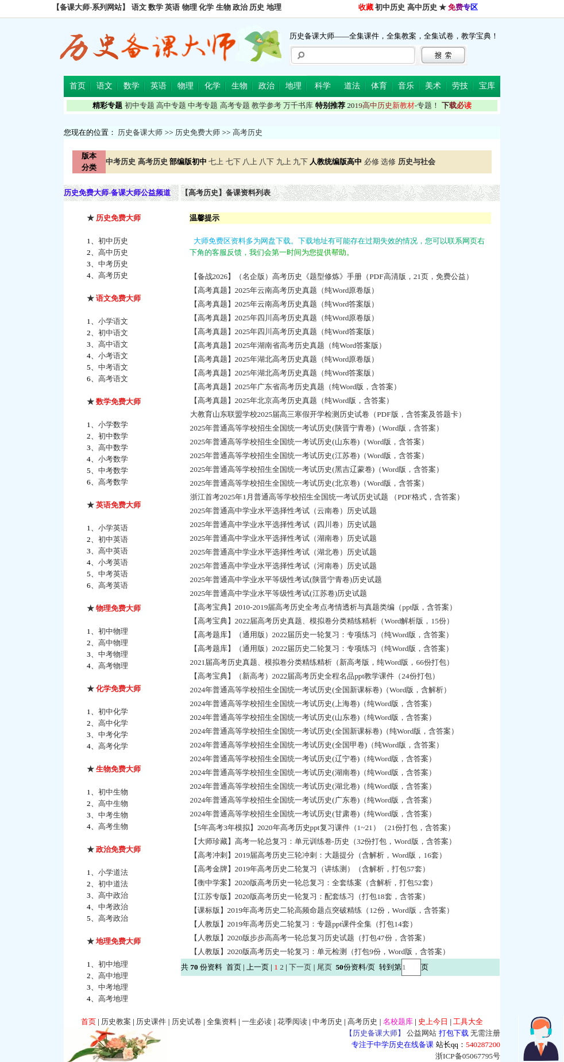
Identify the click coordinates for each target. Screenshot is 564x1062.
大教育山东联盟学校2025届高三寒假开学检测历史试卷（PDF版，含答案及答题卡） (329, 414)
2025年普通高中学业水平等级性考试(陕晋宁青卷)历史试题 (287, 579)
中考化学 (113, 734)
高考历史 (247, 132)
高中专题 (171, 105)
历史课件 (151, 1021)
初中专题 (139, 105)
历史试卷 (187, 1021)
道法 (352, 86)
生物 (223, 7)
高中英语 (113, 550)
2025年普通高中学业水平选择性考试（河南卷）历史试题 (284, 565)
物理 (189, 7)
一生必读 (257, 1021)
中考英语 (113, 573)
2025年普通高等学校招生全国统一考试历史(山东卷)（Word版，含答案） (310, 441)
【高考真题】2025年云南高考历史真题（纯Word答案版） (285, 304)
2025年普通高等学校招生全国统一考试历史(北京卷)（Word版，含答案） (310, 483)
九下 (300, 161)
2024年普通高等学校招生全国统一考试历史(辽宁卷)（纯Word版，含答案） (314, 758)
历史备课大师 (140, 132)
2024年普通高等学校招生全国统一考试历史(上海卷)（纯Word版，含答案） (314, 703)
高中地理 (113, 975)
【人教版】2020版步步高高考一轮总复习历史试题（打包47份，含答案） (310, 937)
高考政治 (113, 918)
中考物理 (113, 654)
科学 (323, 86)
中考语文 (113, 367)
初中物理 (113, 631)
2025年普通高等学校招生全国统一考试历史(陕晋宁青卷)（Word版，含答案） (318, 428)
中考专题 (203, 105)
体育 (379, 86)
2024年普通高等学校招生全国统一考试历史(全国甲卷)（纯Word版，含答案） (318, 745)
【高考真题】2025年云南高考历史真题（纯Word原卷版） (285, 290)
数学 (155, 7)
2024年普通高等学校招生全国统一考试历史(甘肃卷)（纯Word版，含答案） (314, 813)
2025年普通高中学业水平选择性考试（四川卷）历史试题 (284, 524)
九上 (283, 161)
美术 (433, 86)
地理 (273, 7)
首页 (77, 86)
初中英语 (113, 539)
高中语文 (113, 344)
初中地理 (113, 964)
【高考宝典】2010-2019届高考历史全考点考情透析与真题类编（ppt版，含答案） (324, 607)
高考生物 (113, 826)
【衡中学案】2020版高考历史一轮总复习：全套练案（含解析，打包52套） (314, 882)
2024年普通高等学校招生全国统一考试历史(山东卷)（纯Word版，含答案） (314, 717)
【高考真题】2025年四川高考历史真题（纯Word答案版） (285, 331)
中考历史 (113, 263)
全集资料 (222, 1021)
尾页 (325, 967)
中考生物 (113, 815)
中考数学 (113, 470)
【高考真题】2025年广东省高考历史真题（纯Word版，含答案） (296, 386)
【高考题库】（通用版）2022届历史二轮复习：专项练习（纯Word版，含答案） (322, 648)
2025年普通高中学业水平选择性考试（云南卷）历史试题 (284, 510)
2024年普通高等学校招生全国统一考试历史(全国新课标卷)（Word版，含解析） (321, 689)
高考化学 (113, 746)
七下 (233, 161)
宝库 (487, 86)
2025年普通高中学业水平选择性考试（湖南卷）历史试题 (284, 538)
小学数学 (113, 424)
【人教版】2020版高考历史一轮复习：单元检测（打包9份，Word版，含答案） (321, 951)
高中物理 (113, 642)
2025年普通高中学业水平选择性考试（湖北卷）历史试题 (284, 552)
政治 (240, 7)
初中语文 (113, 332)
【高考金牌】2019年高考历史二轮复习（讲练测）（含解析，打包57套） (310, 869)
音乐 (406, 86)
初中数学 (113, 436)
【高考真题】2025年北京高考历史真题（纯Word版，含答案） (293, 400)
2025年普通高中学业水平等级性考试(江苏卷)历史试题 (279, 593)
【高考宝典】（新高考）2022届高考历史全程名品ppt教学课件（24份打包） (315, 676)
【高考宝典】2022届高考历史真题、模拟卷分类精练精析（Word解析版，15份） (323, 621)
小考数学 (113, 459)
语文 (139, 7)
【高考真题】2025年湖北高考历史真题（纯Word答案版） (285, 373)
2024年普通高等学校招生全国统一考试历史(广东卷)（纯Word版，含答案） (314, 800)
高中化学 (113, 723)
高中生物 (113, 803)
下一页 (300, 967)
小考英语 (113, 562)
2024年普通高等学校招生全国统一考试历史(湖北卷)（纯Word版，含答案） (314, 786)
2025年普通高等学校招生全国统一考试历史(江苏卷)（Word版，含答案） (310, 455)
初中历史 (390, 7)
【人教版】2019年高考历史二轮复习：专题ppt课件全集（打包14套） (304, 924)
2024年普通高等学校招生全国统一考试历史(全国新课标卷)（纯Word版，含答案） (325, 731)
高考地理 (113, 998)
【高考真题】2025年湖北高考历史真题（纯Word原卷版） (285, 359)
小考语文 (113, 355)
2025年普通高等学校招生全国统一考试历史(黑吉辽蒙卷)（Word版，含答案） (318, 469)
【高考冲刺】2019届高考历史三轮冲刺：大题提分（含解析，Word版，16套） (319, 855)
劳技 (460, 86)
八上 (249, 161)
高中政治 (113, 895)
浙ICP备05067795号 (467, 1056)
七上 (215, 161)
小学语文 (113, 321)
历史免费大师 (197, 132)
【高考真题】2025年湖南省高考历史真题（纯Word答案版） (289, 345)
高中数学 (113, 447)
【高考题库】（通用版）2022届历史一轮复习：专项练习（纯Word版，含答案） (322, 634)
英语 (172, 7)
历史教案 (116, 1021)
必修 (371, 161)
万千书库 (298, 105)
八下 (266, 161)
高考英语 (113, 585)
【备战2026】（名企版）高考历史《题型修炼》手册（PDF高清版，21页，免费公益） (333, 276)
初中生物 (113, 792)
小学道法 (113, 872)
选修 (388, 161)
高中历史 (422, 7)
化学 (206, 7)
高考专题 (235, 105)
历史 (256, 7)
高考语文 (113, 378)
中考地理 (113, 987)
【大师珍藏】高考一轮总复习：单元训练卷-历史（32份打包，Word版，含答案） (324, 841)
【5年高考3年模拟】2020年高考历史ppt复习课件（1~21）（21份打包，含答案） (323, 827)
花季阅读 (292, 1021)
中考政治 (113, 906)
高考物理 (113, 665)
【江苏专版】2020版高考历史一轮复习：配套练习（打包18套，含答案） (310, 896)
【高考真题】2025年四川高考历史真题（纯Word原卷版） (285, 317)
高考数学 (113, 482)
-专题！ (393, 105)
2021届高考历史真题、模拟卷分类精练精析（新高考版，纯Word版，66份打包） (323, 662)
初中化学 (113, 711)
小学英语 (113, 528)
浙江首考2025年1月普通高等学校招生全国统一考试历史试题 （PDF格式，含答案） (328, 497)
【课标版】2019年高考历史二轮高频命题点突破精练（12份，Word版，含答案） (323, 910)
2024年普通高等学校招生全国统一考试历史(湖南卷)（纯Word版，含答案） (314, 772)
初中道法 (113, 883)
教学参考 (266, 105)
